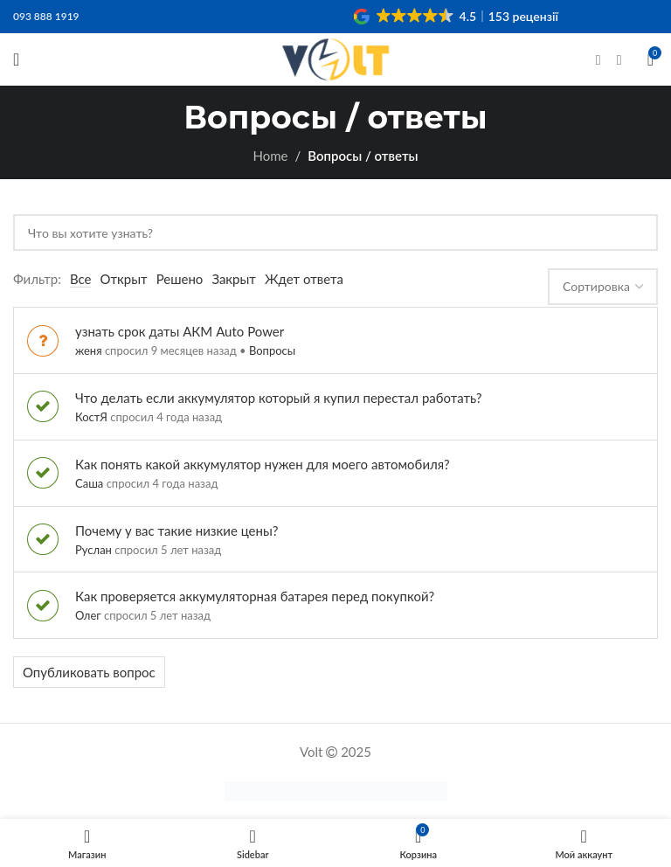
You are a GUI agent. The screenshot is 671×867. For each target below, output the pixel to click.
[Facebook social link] (598, 59)
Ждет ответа (304, 279)
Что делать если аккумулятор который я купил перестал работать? (278, 398)
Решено (180, 279)
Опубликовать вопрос (89, 672)
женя (88, 350)
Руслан (93, 550)
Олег (88, 615)
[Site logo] (335, 58)
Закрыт (233, 279)
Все (81, 279)
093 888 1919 (46, 16)
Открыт (123, 279)
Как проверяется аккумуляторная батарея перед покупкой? (254, 596)
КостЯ (91, 417)
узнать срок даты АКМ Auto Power (179, 331)
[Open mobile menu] (16, 59)
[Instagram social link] (619, 59)
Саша (89, 483)
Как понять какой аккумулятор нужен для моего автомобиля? (262, 464)
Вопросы (272, 350)
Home (269, 155)
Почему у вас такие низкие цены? (176, 530)
